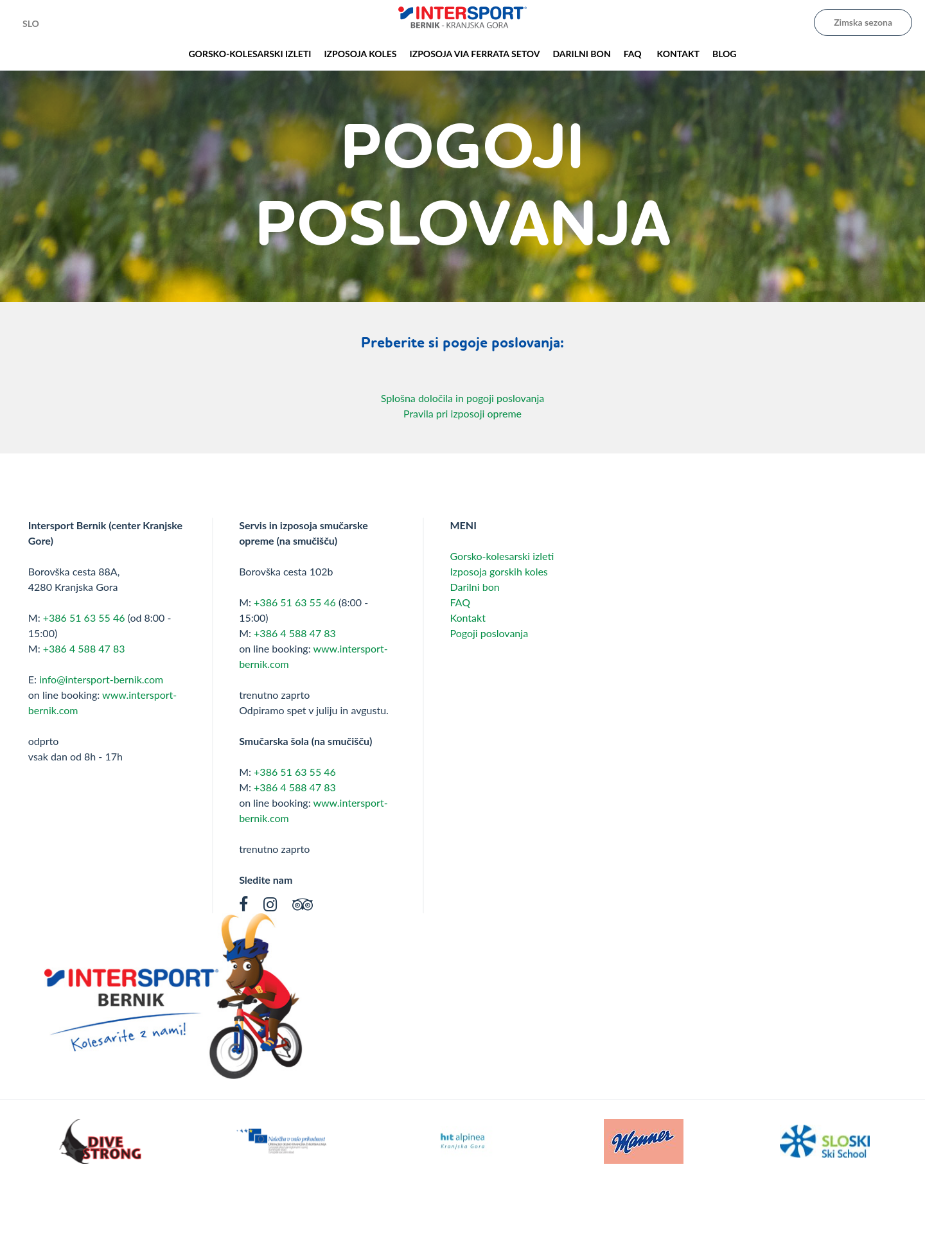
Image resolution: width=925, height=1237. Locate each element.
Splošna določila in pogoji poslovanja (463, 398)
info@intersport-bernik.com (101, 679)
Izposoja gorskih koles (498, 571)
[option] (100, 1141)
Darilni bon (474, 587)
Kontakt (467, 617)
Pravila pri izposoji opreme (462, 413)
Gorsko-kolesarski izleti (502, 556)
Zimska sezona (863, 22)
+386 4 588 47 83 (84, 648)
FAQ (460, 602)
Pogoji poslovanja (489, 633)
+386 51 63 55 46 (84, 617)
